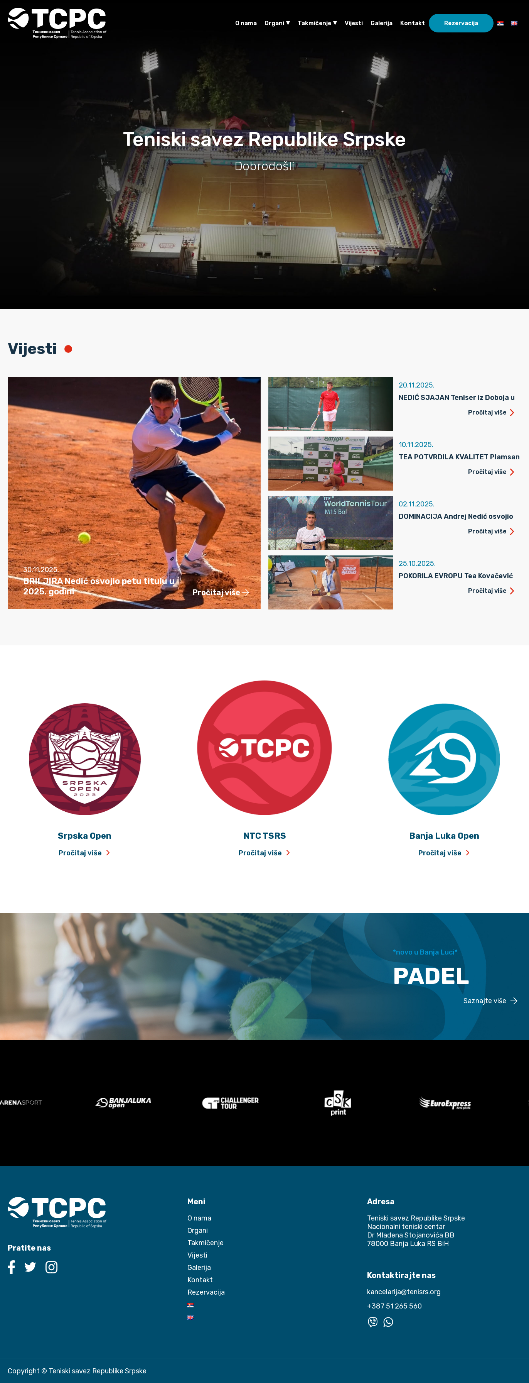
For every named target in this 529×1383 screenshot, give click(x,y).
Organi (274, 23)
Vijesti (354, 23)
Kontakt (412, 23)
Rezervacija (461, 23)
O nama (246, 23)
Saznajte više (484, 1001)
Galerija (382, 23)
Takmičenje (314, 23)
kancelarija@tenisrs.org (404, 1292)
